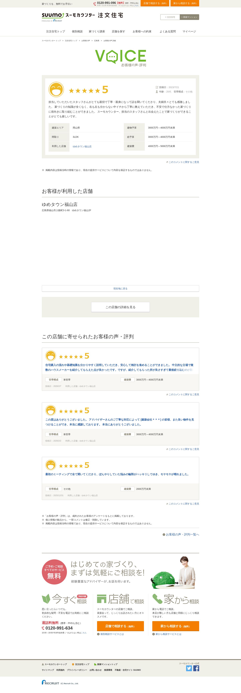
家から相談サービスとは (168, 634)
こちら (136, 5)
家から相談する (185, 3)
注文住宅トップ (55, 31)
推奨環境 (108, 670)
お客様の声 (86, 41)
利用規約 (60, 670)
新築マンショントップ (107, 664)
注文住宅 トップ (71, 41)
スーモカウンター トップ (51, 41)
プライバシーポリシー (77, 670)
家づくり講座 (97, 31)
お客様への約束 (142, 31)
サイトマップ (48, 670)
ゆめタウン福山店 (82, 146)
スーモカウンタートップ (56, 664)
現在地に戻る (120, 288)
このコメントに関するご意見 (184, 162)
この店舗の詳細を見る (120, 307)
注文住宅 (171, 17)
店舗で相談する (155, 3)
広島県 (96, 41)
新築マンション (190, 17)
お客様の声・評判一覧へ (182, 534)
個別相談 (77, 31)
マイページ (189, 31)
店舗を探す (118, 31)
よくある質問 (168, 31)
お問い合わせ (96, 670)
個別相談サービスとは (112, 634)
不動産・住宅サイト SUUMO (128, 670)
